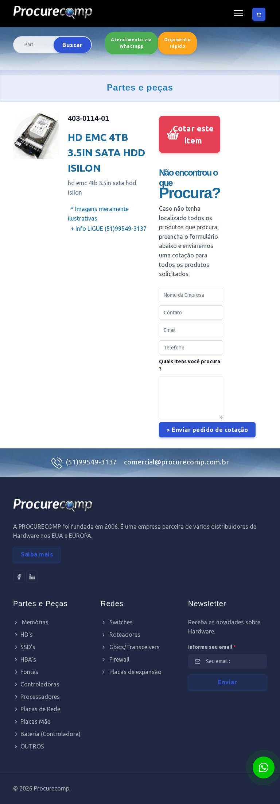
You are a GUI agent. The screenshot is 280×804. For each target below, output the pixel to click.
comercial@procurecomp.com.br (176, 462)
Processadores (36, 696)
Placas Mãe (31, 721)
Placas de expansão (131, 672)
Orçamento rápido (177, 43)
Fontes (25, 672)
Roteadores (120, 634)
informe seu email (212, 647)
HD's (23, 634)
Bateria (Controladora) (47, 734)
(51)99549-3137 (92, 462)
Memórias (30, 622)
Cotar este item (193, 134)
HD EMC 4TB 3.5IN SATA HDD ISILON (106, 152)
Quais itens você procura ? (189, 365)
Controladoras (36, 684)
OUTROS (28, 746)
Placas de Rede (36, 709)
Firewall (115, 659)
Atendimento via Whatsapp (131, 43)
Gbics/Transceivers (130, 647)
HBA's (24, 659)
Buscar (72, 45)
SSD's (24, 647)
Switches (117, 622)
